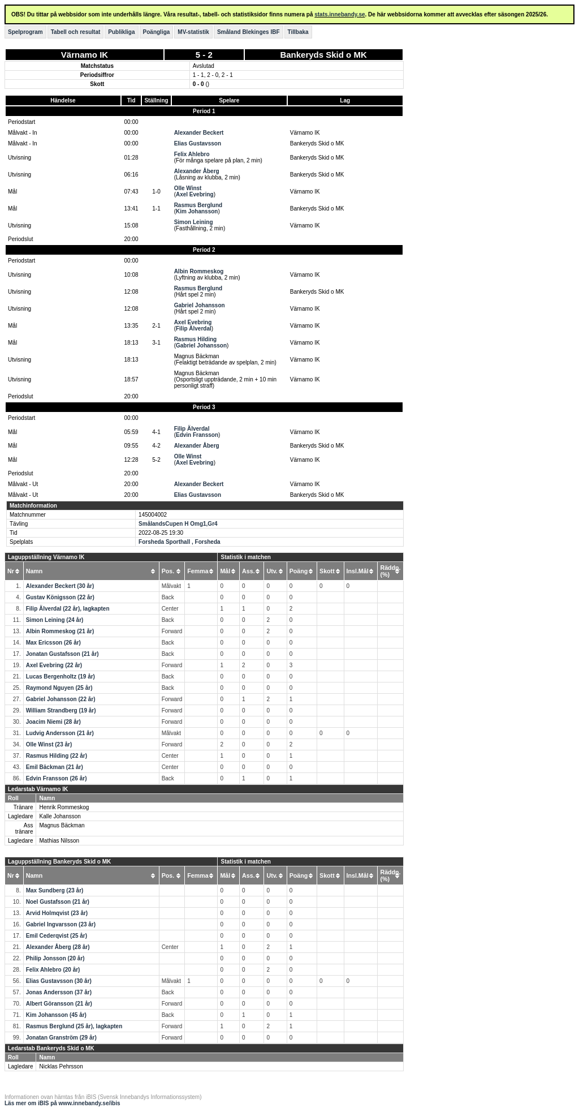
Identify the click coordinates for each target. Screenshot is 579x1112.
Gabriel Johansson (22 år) (61, 699)
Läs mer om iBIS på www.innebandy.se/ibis (62, 1103)
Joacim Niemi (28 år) (53, 722)
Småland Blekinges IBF (248, 32)
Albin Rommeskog (199, 271)
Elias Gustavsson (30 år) (59, 981)
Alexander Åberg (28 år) (58, 947)
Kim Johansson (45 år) (56, 1015)
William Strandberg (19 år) (61, 710)
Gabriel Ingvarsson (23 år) (61, 924)
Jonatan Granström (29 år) (61, 1037)
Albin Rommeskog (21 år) (60, 631)
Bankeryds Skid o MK (323, 54)
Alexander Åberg (196, 171)
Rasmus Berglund (198, 205)
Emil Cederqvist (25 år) (56, 936)
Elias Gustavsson (197, 143)
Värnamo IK (84, 54)
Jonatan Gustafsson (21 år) (62, 654)
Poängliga (156, 32)
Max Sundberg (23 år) (55, 890)
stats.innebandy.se (339, 14)
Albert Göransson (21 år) (59, 1004)
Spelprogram (25, 32)
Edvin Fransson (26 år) (56, 778)
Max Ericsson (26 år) (53, 642)
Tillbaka (298, 32)
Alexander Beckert (199, 133)
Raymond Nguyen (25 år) (59, 688)
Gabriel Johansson (199, 305)
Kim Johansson (197, 211)
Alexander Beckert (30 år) (60, 586)
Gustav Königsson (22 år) (60, 597)
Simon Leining (193, 222)
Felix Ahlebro (192, 154)
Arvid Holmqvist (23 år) (57, 913)
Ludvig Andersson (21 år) (60, 733)
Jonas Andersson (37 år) (59, 992)
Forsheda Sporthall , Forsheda (179, 542)
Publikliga (121, 32)
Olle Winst (188, 188)
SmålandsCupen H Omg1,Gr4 (178, 524)
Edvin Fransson (197, 435)
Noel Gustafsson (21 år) (57, 902)
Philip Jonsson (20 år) (55, 958)
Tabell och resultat (76, 32)
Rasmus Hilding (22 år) (56, 756)
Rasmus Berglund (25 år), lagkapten (74, 1026)
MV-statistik (193, 32)
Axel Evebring (195, 194)
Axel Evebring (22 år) (54, 665)
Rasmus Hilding (195, 339)
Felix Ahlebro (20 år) (53, 970)
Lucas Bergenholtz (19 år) (60, 676)
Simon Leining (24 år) (55, 620)
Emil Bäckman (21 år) (54, 767)
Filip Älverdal (193, 328)
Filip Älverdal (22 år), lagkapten (68, 609)
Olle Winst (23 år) (49, 744)
